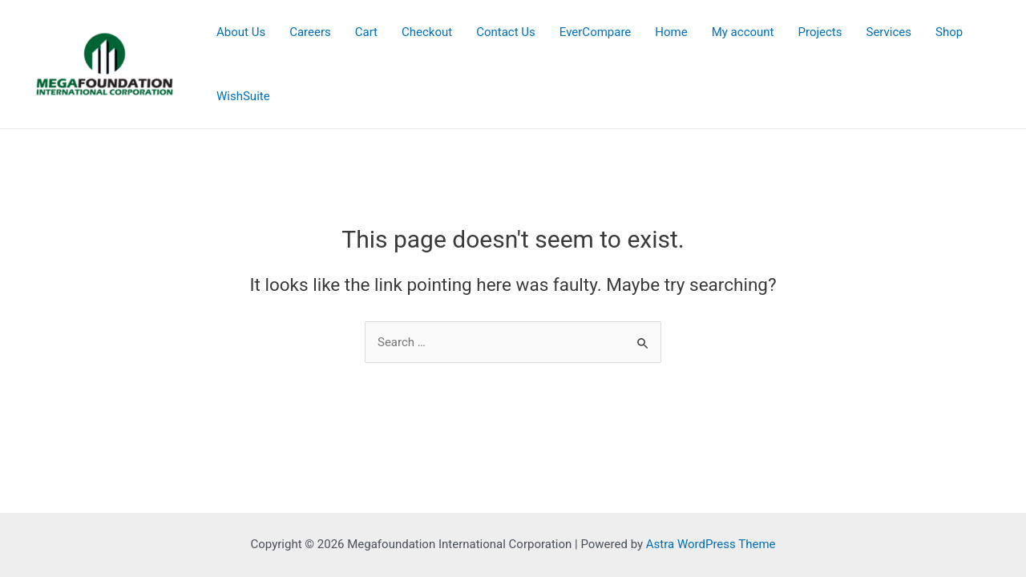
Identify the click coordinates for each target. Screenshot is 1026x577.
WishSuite (243, 96)
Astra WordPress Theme (711, 544)
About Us (240, 32)
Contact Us (505, 32)
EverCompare (595, 32)
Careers (310, 32)
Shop (949, 32)
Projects (820, 32)
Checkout (427, 32)
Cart (366, 32)
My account (743, 32)
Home (671, 32)
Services (889, 32)
